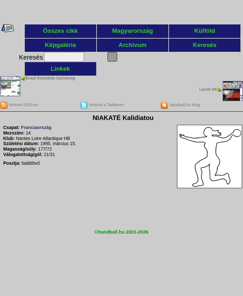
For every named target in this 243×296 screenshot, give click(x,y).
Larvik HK (208, 89)
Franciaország (36, 127)
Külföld (204, 30)
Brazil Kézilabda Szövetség (50, 78)
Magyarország (132, 30)
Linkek (60, 68)
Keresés (205, 45)
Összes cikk (60, 30)
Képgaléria (60, 45)
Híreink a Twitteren (102, 104)
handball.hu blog (180, 104)
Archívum (132, 45)
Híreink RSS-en (19, 104)
